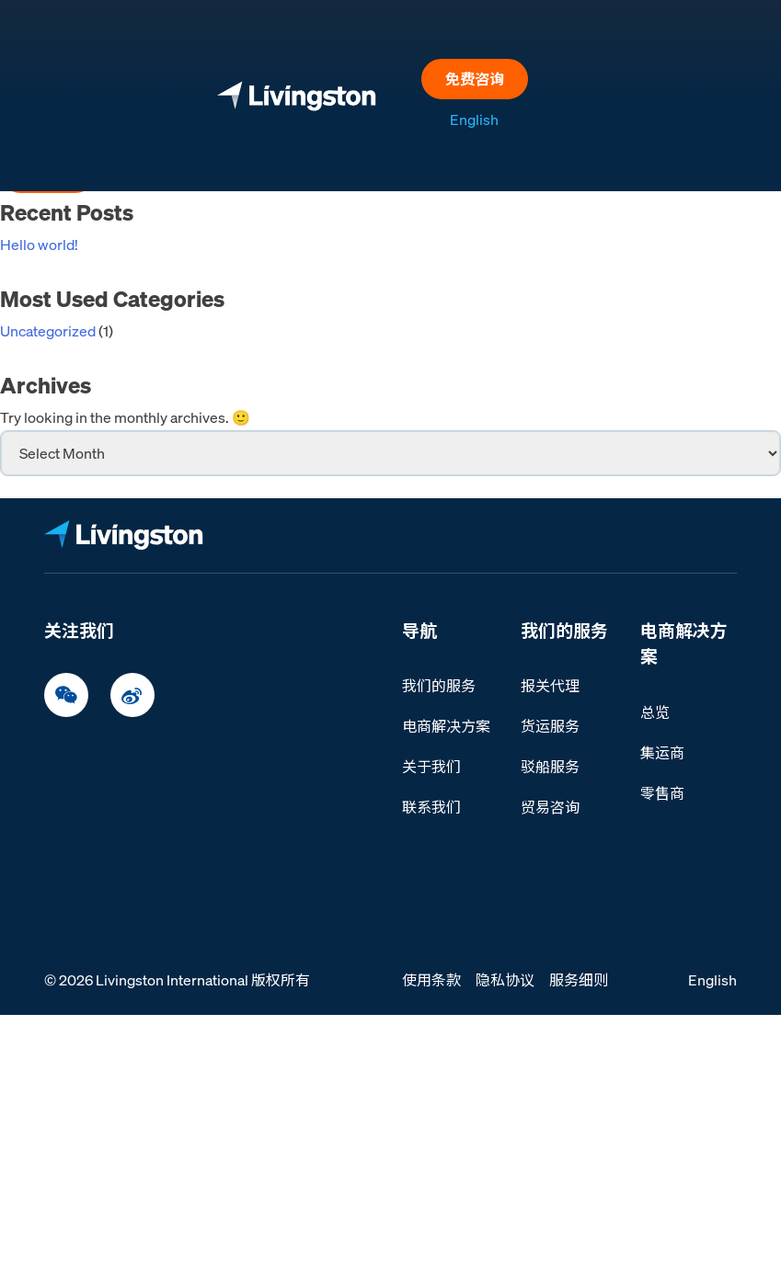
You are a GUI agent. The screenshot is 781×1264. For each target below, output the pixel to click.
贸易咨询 (550, 807)
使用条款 (431, 980)
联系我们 (431, 807)
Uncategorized (48, 331)
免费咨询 (474, 79)
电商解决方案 (446, 726)
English (474, 119)
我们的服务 (439, 686)
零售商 (662, 793)
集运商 (662, 753)
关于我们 (431, 767)
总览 (655, 712)
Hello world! (39, 244)
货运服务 (550, 726)
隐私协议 (505, 980)
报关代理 (550, 686)
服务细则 (578, 980)
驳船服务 (550, 767)
